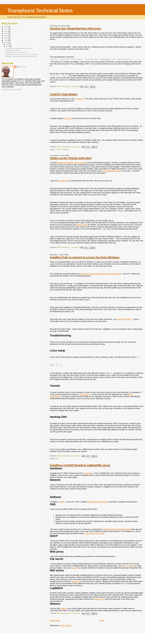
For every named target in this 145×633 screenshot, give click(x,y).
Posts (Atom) (66, 627)
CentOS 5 (68, 119)
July (7, 44)
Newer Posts (55, 622)
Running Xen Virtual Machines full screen (75, 28)
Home (101, 622)
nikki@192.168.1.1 (125, 320)
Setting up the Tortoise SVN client (70, 159)
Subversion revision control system (71, 164)
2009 (6, 40)
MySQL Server (85, 396)
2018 (6, 27)
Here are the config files (94, 535)
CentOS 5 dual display (63, 95)
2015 (6, 31)
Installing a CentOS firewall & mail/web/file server (80, 466)
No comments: (76, 148)
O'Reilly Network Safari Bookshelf (116, 531)
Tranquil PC (80, 100)
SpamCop (76, 583)
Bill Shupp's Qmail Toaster (97, 503)
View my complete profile (11, 90)
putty (56, 460)
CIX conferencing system (112, 172)
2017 (6, 29)
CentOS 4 (62, 503)
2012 (6, 35)
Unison (74, 569)
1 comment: (75, 87)
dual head (65, 150)
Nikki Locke (21, 67)
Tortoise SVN (63, 182)
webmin (63, 610)
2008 (6, 42)
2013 (6, 33)
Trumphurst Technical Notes (40, 11)
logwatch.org (99, 601)
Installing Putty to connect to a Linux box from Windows (84, 258)
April (8, 46)
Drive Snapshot (128, 567)
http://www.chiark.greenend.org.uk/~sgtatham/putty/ (101, 275)
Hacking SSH (82, 226)
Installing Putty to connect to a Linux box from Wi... (22, 54)
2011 (6, 38)
